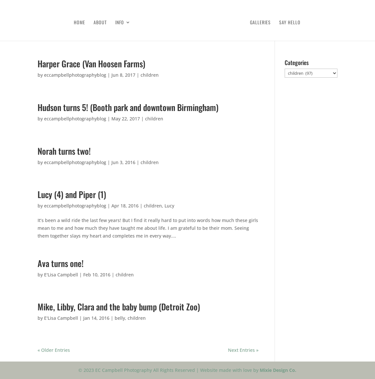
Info (119, 23)
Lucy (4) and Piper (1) (72, 194)
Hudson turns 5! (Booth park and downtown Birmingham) (128, 107)
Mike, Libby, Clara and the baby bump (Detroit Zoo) (119, 306)
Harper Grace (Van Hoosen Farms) (91, 63)
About (100, 23)
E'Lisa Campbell (61, 275)
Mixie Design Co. (278, 370)
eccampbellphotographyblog (75, 75)
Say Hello (290, 23)
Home (79, 23)
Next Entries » (243, 350)
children (150, 75)
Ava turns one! (61, 263)
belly (120, 318)
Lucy (169, 206)
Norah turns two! (64, 151)
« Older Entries (54, 350)
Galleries (260, 23)
